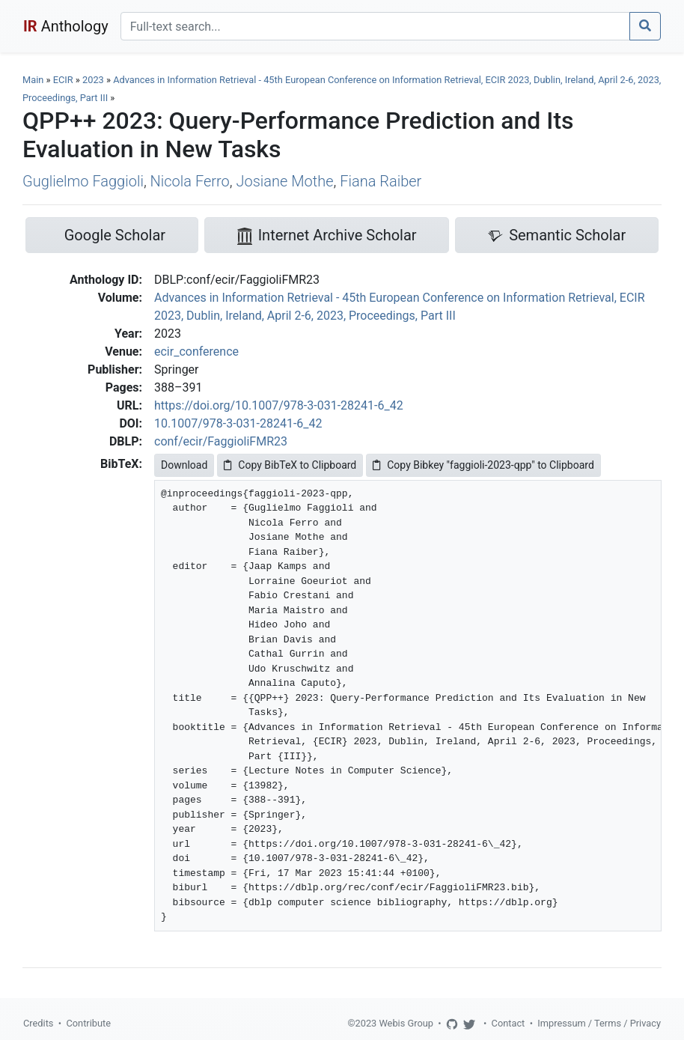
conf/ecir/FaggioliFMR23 (220, 441)
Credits (38, 1023)
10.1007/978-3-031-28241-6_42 (238, 423)
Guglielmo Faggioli (83, 181)
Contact (508, 1023)
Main (32, 79)
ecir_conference (196, 351)
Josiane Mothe (284, 181)
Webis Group (406, 1023)
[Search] (375, 26)
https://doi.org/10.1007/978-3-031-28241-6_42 (278, 405)
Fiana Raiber (380, 181)
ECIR (63, 79)
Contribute (88, 1023)
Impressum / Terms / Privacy (599, 1023)
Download (184, 465)
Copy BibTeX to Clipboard (290, 465)
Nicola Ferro (190, 181)
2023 (93, 79)
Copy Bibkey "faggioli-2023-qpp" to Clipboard (483, 465)
